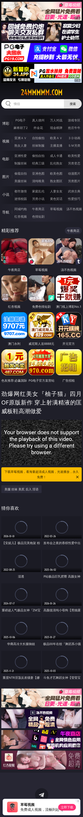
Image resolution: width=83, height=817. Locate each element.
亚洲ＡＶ (20, 138)
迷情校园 (20, 199)
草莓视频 (56, 209)
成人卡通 (56, 156)
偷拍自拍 (38, 156)
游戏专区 (74, 120)
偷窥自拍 (20, 173)
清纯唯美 (38, 181)
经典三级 (38, 163)
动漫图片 (74, 173)
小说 (5, 194)
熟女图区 (56, 181)
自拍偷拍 (38, 138)
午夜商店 (38, 209)
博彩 (5, 123)
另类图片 (74, 181)
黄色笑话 (56, 199)
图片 (5, 176)
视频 (5, 141)
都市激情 (20, 191)
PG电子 (20, 120)
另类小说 (38, 199)
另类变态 (74, 163)
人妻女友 (56, 191)
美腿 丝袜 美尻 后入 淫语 (21, 489)
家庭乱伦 (38, 191)
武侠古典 (74, 191)
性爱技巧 (74, 199)
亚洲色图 (38, 173)
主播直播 (56, 145)
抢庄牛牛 (74, 128)
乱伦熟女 (56, 163)
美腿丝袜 (20, 181)
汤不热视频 (74, 209)
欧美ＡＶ (56, 138)
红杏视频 (20, 216)
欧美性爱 (74, 156)
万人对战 (56, 120)
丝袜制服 (38, 145)
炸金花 (38, 128)
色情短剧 (38, 216)
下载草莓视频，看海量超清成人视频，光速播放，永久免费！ (42, 475)
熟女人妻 (20, 145)
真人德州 (38, 120)
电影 (5, 158)
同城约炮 (20, 209)
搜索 (73, 104)
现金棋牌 (56, 128)
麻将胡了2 (21, 128)
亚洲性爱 (20, 156)
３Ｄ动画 (74, 138)
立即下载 (67, 807)
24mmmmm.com (41, 92)
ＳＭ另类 (74, 145)
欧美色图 (56, 173)
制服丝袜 (20, 163)
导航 (5, 212)
